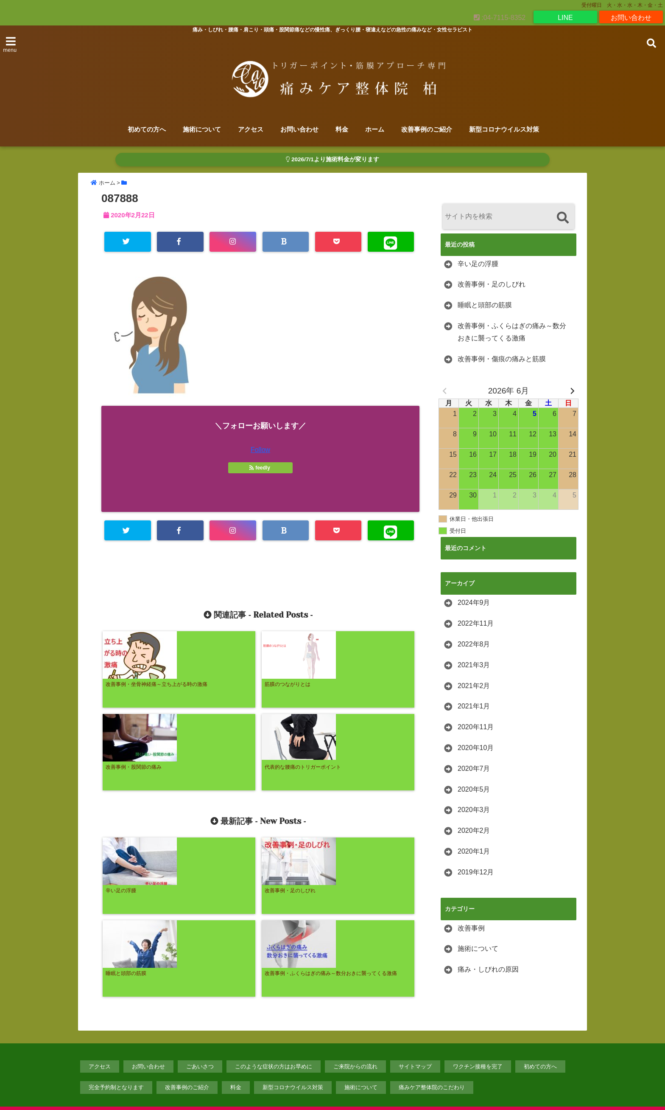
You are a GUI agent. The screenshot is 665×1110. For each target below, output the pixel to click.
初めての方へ (147, 129)
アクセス (250, 129)
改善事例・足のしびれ (491, 285)
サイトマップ (415, 1048)
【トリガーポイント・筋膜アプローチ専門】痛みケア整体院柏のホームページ (315, 1098)
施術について (202, 129)
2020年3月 (474, 810)
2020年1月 (474, 851)
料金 (341, 129)
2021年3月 (474, 665)
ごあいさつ (200, 1048)
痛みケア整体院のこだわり (432, 1070)
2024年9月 (474, 603)
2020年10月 (476, 748)
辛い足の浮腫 (478, 264)
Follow (260, 451)
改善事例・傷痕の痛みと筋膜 (502, 359)
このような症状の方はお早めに (273, 1048)
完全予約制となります (116, 1070)
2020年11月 (476, 727)
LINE (565, 16)
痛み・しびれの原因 (488, 970)
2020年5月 (474, 789)
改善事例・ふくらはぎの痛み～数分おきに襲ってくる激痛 (512, 332)
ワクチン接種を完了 (478, 1048)
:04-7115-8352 (500, 16)
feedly (260, 469)
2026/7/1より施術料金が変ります (332, 160)
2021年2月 (474, 686)
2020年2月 (474, 831)
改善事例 (471, 928)
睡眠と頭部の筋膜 (485, 305)
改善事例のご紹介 (426, 129)
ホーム (374, 129)
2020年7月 (474, 769)
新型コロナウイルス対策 (504, 129)
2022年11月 (476, 624)
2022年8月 (474, 644)
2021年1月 (474, 707)
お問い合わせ (631, 16)
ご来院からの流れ (355, 1048)
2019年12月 (476, 872)
